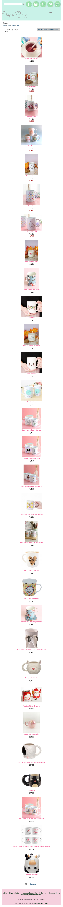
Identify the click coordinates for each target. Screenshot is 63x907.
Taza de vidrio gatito (31, 261)
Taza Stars (31, 206)
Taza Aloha (31, 317)
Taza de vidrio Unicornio (31, 346)
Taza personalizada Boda (31, 458)
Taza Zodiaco (31, 402)
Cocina (13, 25)
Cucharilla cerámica (31, 58)
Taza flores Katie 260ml (32, 289)
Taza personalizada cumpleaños (31, 514)
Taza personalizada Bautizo (31, 430)
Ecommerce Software (41, 903)
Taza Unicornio (31, 231)
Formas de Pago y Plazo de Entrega (33, 893)
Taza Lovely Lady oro (31, 570)
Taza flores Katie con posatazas (31, 622)
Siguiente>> (34, 884)
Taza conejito (31, 86)
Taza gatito (31, 790)
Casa (8, 25)
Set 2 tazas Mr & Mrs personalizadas (31, 818)
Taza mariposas (31, 176)
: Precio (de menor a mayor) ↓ (48, 29)
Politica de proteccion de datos (31, 895)
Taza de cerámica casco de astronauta (31, 762)
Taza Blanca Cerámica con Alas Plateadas (31, 650)
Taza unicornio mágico (31, 734)
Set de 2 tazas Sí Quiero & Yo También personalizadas (31, 846)
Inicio (4, 25)
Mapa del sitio (14, 893)
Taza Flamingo (31, 116)
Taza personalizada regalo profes (31, 542)
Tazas (17, 25)
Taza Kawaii (31, 374)
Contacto (52, 893)
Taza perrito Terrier (31, 678)
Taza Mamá (31, 146)
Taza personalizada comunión (31, 486)
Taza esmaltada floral (31, 599)
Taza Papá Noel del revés (31, 706)
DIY (59, 893)
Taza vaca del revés (31, 875)
